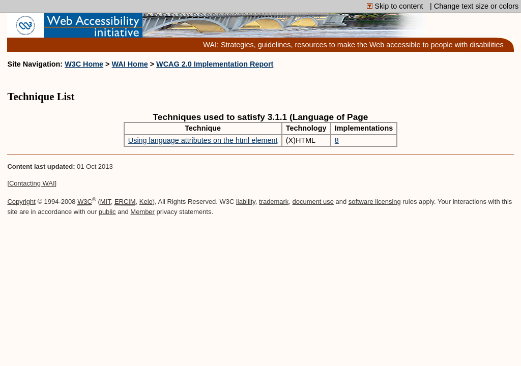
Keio (146, 201)
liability (245, 201)
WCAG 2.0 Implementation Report (214, 64)
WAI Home (130, 64)
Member (142, 212)
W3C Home (84, 64)
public (107, 212)
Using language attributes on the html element (203, 140)
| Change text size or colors (474, 6)
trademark (273, 201)
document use (313, 201)
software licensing (375, 201)
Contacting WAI (32, 183)
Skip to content (396, 6)
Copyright (21, 201)
